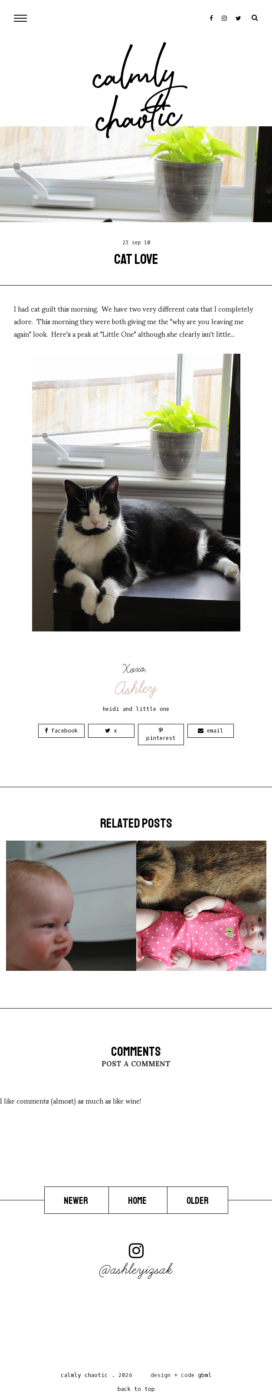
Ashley (136, 688)
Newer (76, 1201)
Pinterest (161, 735)
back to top (136, 1389)
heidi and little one (136, 709)
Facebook (61, 730)
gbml (205, 1375)
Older (198, 1201)
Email (210, 730)
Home (138, 1201)
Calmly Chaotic (137, 99)
